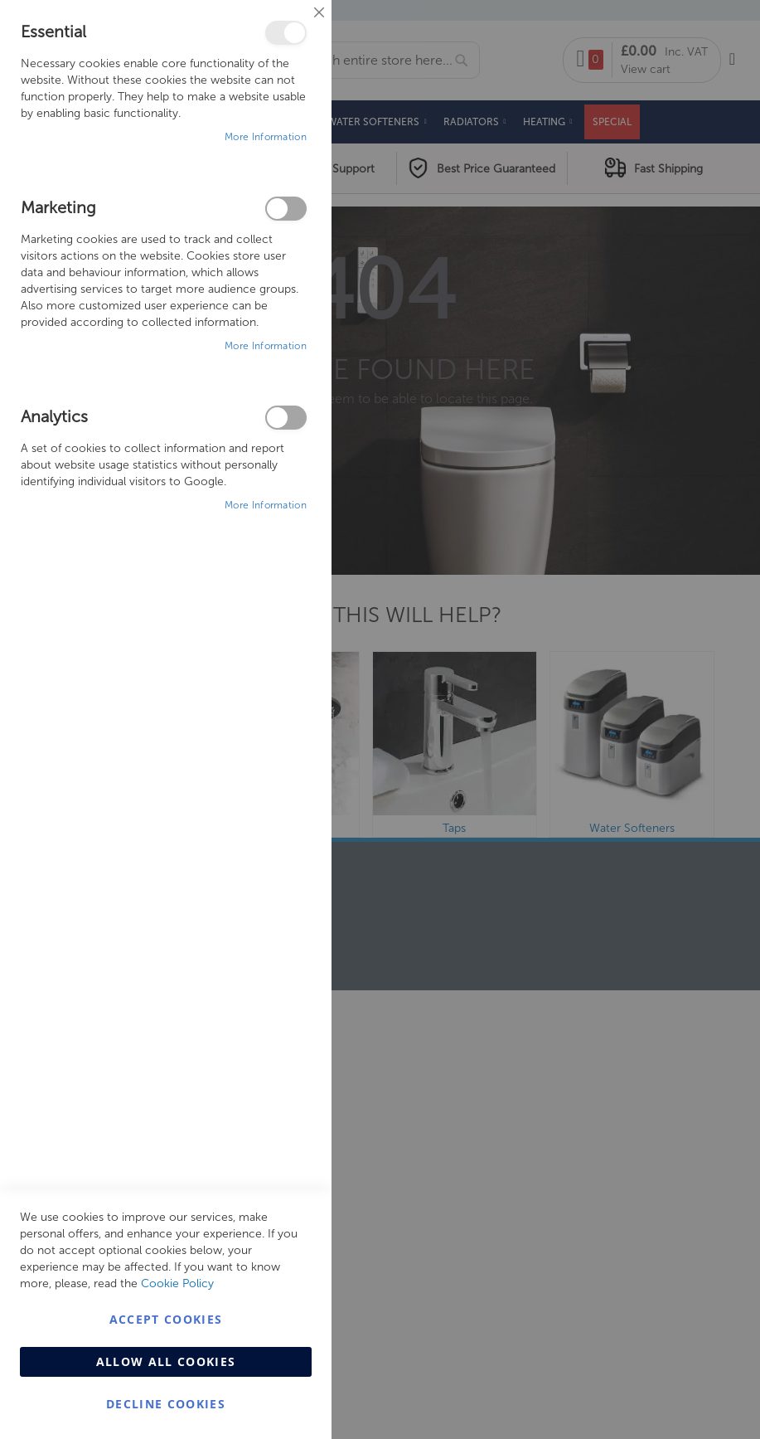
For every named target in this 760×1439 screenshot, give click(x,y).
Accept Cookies (166, 1319)
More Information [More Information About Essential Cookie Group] (266, 137)
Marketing (286, 209)
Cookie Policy (177, 1283)
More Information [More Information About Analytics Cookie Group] (266, 505)
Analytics (286, 418)
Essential (286, 33)
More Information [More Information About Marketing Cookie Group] (266, 346)
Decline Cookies (165, 1404)
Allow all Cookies (166, 1361)
